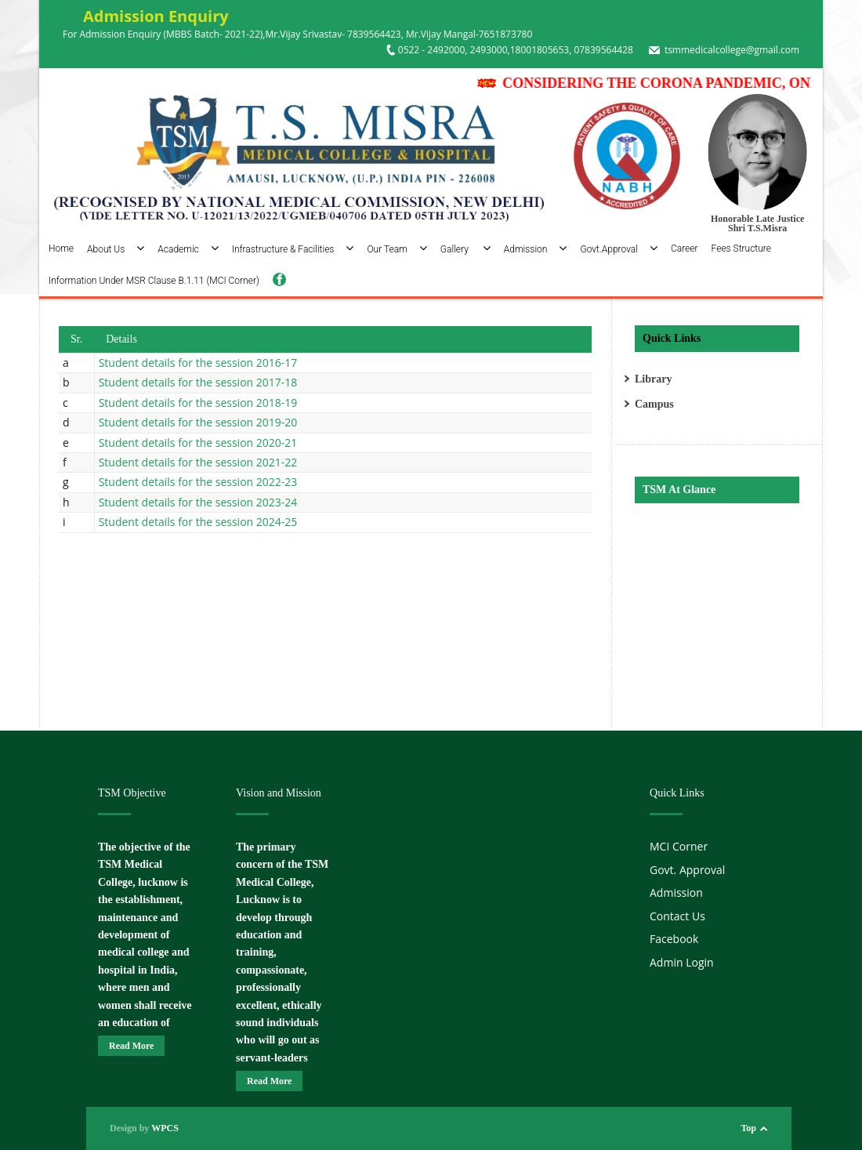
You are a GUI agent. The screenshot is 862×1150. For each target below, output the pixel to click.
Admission (535, 249)
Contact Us (677, 916)
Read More (131, 1045)
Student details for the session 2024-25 (198, 521)
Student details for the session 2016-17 (198, 362)
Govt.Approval (618, 249)
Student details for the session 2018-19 (198, 402)
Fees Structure (741, 248)
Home (61, 248)
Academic (188, 249)
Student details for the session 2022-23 (198, 481)
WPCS (165, 1128)
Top (748, 1128)
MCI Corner (679, 846)
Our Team (396, 249)
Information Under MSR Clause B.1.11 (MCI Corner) (154, 280)
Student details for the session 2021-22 (198, 462)
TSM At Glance (679, 489)
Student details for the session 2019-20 (198, 422)
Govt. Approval (687, 869)
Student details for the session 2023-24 (198, 502)
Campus (654, 404)
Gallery (465, 249)
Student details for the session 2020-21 (198, 442)
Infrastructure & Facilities (293, 249)
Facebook (674, 938)
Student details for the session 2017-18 (198, 382)
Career (684, 248)
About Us (115, 249)
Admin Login (682, 962)
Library (653, 379)
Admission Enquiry (146, 16)
